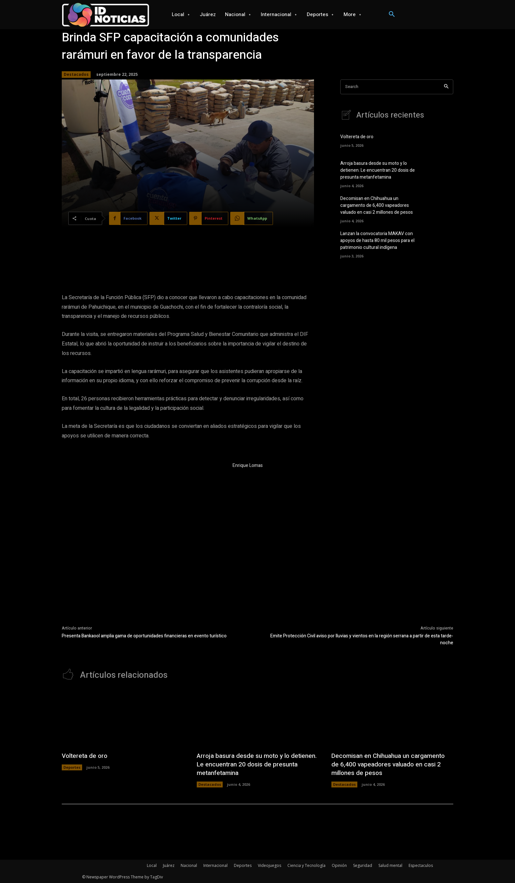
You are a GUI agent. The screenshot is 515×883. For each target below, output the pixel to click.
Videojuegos (269, 865)
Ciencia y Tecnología (306, 865)
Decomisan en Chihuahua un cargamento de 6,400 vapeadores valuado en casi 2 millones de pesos (376, 205)
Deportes (71, 767)
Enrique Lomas (248, 465)
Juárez (168, 865)
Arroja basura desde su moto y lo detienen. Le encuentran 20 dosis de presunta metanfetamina (377, 170)
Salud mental (390, 865)
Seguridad (362, 865)
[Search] (446, 86)
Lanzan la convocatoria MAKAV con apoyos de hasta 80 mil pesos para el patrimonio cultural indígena (377, 240)
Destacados (76, 74)
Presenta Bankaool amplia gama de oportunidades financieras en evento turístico (144, 635)
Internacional (215, 865)
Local (152, 865)
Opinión (339, 865)
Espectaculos (421, 865)
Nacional (189, 865)
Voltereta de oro (356, 136)
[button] (392, 14)
